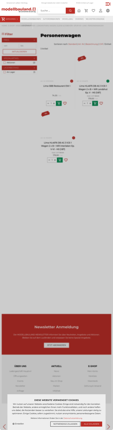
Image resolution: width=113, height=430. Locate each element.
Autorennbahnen (51, 19)
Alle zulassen (91, 424)
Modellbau (67, 19)
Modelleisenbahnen (31, 19)
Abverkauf (26, 26)
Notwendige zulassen (65, 424)
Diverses (79, 19)
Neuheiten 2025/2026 (95, 19)
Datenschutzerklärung (73, 418)
